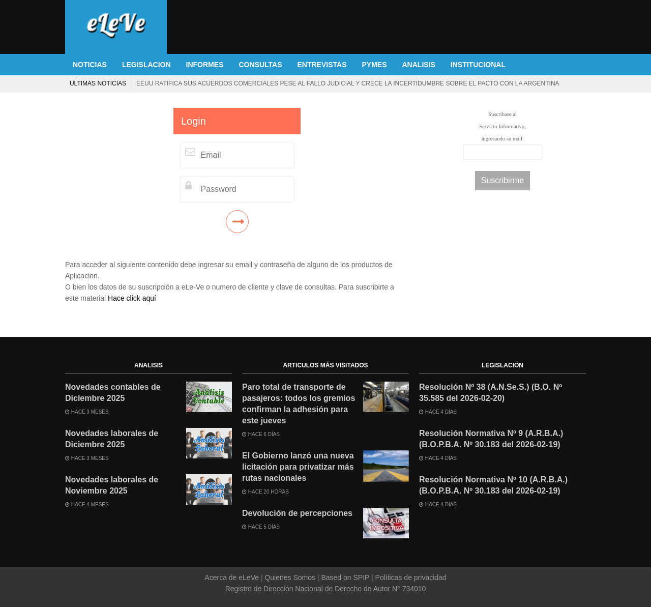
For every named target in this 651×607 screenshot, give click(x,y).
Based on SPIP (345, 577)
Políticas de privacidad (410, 577)
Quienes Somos (290, 577)
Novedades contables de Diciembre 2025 (113, 392)
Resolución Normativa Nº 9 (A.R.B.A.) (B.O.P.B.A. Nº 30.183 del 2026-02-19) (491, 439)
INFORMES (205, 65)
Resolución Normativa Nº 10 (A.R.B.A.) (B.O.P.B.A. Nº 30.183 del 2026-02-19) (493, 485)
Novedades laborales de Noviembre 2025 (111, 485)
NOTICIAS (90, 65)
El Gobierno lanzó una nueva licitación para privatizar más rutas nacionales (298, 466)
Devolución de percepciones (297, 513)
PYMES (374, 65)
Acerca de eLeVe (232, 577)
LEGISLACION (146, 65)
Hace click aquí (132, 298)
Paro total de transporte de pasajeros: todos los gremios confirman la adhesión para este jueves (298, 404)
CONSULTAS (260, 65)
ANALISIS (418, 65)
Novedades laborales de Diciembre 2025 (111, 439)
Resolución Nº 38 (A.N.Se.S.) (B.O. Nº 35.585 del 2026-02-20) (490, 392)
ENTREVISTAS (322, 65)
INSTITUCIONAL (478, 65)
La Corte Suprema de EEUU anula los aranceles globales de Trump (468, 83)
